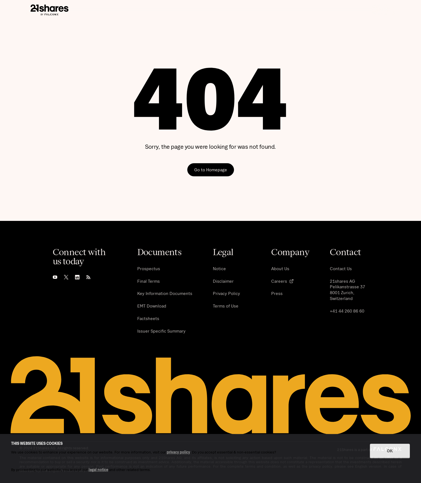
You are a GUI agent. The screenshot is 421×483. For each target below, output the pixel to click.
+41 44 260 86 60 (347, 310)
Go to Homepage (210, 169)
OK (390, 450)
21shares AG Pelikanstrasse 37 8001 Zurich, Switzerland (347, 290)
